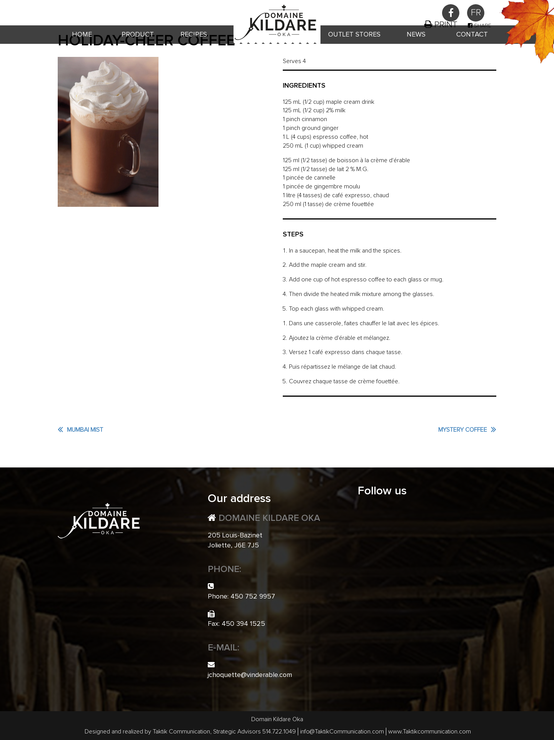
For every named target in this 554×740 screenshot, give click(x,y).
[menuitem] (475, 13)
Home (82, 34)
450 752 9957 (110, 10)
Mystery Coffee (462, 430)
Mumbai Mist (85, 430)
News (416, 34)
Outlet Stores (354, 34)
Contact (472, 34)
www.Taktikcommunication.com (429, 731)
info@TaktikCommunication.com (342, 731)
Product (138, 34)
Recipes (193, 34)
